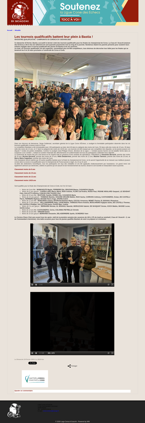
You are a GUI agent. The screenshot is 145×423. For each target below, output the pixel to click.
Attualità (17, 30)
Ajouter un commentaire (24, 391)
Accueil (9, 30)
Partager (72, 366)
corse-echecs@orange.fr (51, 411)
